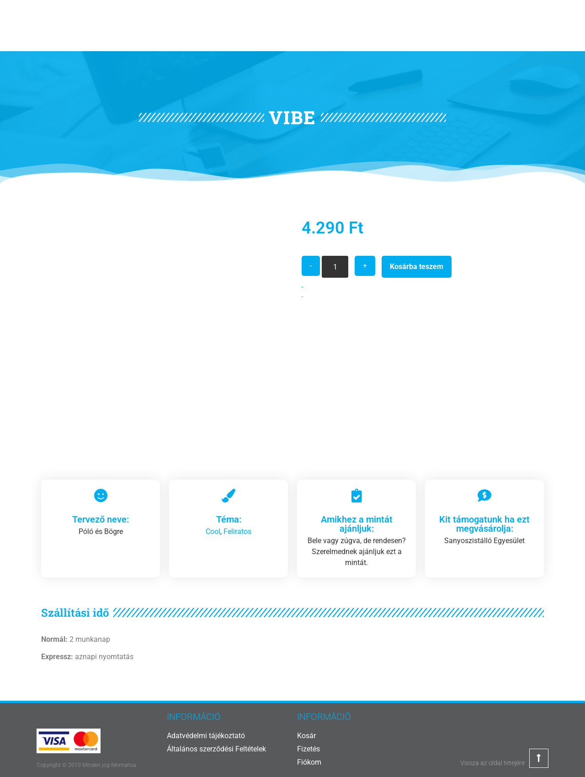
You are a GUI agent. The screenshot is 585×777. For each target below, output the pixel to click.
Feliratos (237, 531)
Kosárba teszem (416, 266)
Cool (213, 531)
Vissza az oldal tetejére (492, 762)
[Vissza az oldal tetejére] (538, 758)
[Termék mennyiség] (335, 267)
